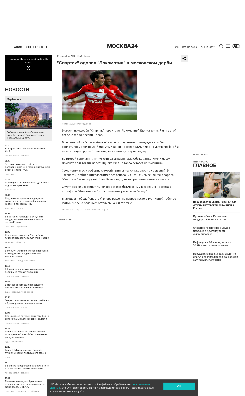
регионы (25, 156)
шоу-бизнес (17, 342)
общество (21, 242)
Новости (17, 90)
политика (9, 174)
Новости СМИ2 (64, 219)
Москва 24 (122, 46)
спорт (8, 357)
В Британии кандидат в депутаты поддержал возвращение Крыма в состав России (24, 219)
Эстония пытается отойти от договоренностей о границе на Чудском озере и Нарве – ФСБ (27, 167)
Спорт (87, 56)
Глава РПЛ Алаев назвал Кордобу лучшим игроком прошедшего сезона (25, 351)
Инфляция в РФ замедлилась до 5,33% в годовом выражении (27, 184)
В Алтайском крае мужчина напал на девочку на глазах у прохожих (25, 270)
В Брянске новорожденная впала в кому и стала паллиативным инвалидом (27, 367)
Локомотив (67, 209)
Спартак (79, 209)
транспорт (10, 208)
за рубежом (21, 227)
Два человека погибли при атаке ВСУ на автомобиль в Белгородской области (27, 317)
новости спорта (100, 209)
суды (7, 292)
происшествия (12, 156)
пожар (24, 307)
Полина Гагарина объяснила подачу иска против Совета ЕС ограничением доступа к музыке (26, 334)
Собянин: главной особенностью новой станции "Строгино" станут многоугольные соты (28, 121)
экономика (10, 190)
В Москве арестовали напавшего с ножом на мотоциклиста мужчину (24, 286)
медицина (10, 242)
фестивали (29, 261)
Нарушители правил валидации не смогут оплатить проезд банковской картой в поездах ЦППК (25, 201)
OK (179, 386)
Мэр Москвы (14, 99)
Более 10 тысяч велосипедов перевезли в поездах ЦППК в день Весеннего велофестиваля (27, 253)
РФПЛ (87, 209)
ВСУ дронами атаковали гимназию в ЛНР (25, 150)
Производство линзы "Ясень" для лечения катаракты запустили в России (27, 236)
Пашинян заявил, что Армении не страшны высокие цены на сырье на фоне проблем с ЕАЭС (25, 384)
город (20, 208)
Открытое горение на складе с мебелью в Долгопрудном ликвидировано (27, 302)
